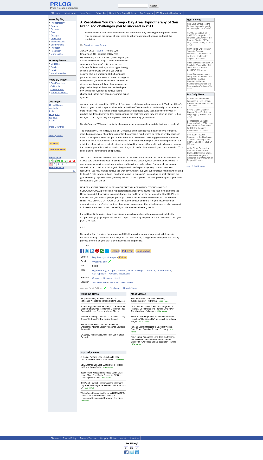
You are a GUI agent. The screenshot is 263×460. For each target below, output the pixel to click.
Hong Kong (54, 114)
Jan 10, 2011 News (195, 166)
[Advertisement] (157, 74)
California (55, 86)
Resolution (56, 51)
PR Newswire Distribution (169, 13)
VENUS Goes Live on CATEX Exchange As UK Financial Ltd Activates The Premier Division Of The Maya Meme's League (152, 308)
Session (55, 29)
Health (54, 70)
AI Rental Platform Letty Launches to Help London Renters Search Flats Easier (100, 358)
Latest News (70, 13)
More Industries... (59, 73)
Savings (55, 35)
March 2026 (55, 157)
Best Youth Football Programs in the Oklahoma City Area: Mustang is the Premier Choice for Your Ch (103, 385)
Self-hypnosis (57, 44)
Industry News (56, 135)
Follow (122, 257)
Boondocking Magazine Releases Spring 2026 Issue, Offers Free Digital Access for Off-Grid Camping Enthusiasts (102, 375)
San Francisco (58, 83)
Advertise (134, 438)
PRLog (99, 50)
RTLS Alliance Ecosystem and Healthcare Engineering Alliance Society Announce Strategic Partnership (103, 327)
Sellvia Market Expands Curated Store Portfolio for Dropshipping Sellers (102, 366)
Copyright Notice (108, 438)
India (51, 111)
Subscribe (101, 13)
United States (57, 89)
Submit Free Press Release (122, 13)
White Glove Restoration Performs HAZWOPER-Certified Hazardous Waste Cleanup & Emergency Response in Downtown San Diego (103, 395)
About (123, 438)
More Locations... (59, 92)
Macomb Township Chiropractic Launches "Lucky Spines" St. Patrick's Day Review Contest (103, 318)
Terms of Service (88, 438)
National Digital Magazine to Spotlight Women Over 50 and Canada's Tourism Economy (151, 328)
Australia (53, 108)
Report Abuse (130, 288)
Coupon (55, 26)
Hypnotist (55, 48)
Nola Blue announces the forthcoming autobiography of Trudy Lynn (148, 299)
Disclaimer (115, 288)
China (52, 120)
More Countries (57, 127)
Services (55, 67)
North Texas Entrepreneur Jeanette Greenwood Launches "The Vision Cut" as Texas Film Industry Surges (153, 319)
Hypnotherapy (58, 23)
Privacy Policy (69, 438)
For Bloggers (146, 13)
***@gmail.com (99, 261)
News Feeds (86, 13)
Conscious (56, 38)
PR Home (55, 13)
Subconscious (58, 41)
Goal (53, 32)
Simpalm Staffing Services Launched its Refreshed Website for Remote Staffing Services (103, 299)
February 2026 (56, 167)
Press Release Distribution (64, 6)
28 (74, 170)
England (53, 117)
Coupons (55, 64)
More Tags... (57, 54)
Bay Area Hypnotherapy (96, 45)
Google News (143, 251)
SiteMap (55, 438)
